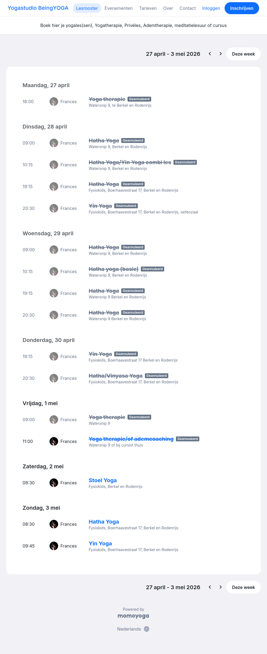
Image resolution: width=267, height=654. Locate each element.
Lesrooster (87, 8)
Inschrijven (241, 8)
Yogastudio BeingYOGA (38, 8)
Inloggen (211, 8)
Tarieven (148, 8)
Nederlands (133, 629)
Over (168, 8)
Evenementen (119, 8)
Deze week (243, 54)
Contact (188, 8)
